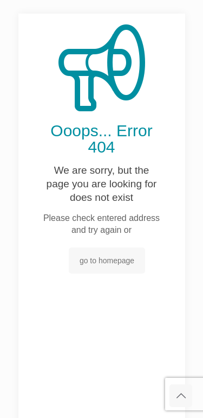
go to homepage (107, 260)
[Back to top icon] (180, 395)
